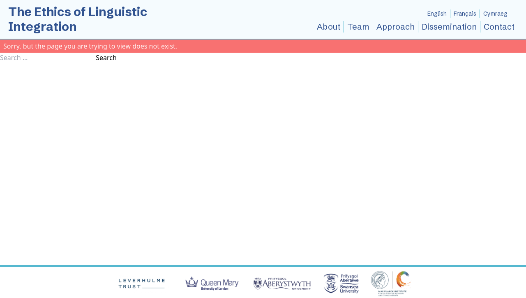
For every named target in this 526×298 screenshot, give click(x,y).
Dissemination (449, 26)
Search (106, 57)
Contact (499, 26)
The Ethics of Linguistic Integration (77, 19)
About (328, 26)
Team (358, 26)
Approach (395, 26)
